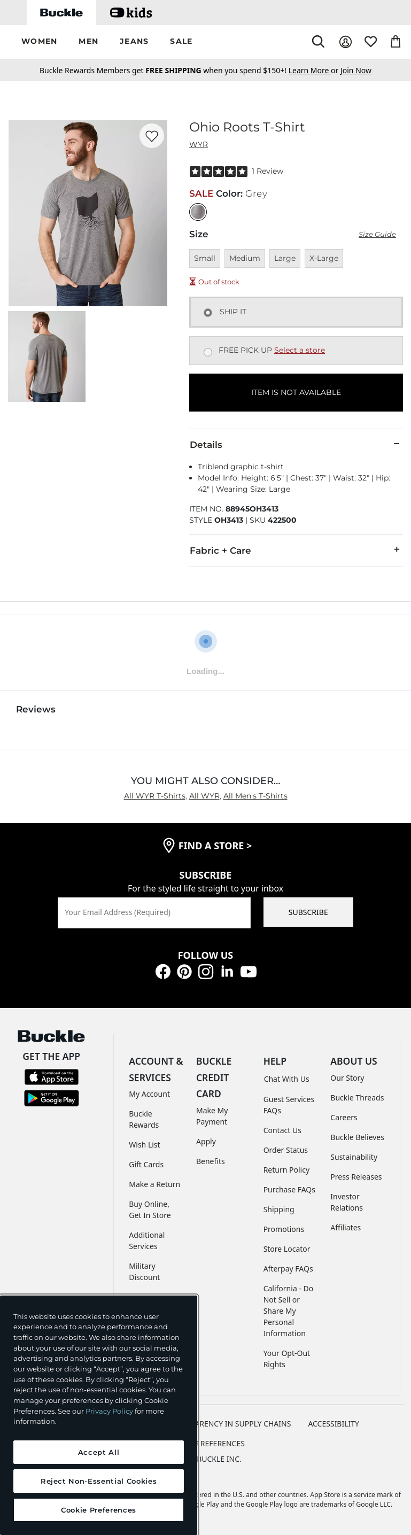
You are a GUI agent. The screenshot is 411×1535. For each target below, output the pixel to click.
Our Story (347, 1078)
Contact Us (282, 1130)
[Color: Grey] (198, 212)
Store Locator (287, 1249)
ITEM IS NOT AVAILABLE (296, 392)
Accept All (99, 1452)
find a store (215, 845)
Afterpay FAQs (288, 1268)
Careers (343, 1117)
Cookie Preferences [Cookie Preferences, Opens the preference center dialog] (98, 1510)
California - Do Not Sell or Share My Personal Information (288, 1310)
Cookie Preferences (205, 1443)
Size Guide (377, 234)
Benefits (210, 1161)
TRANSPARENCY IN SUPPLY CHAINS (229, 1423)
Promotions (284, 1229)
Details (296, 444)
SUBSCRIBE (308, 912)
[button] (39, 41)
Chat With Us (286, 1079)
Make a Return (154, 1184)
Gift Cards (146, 1164)
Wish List (144, 1144)
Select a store (299, 350)
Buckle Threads (357, 1097)
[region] (98, 1415)
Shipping (278, 1209)
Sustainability (353, 1157)
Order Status (285, 1150)
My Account (149, 1094)
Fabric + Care (296, 550)
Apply (206, 1141)
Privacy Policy (109, 1411)
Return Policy (286, 1170)
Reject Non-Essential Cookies (99, 1481)
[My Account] (345, 41)
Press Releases (356, 1177)
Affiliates (345, 1227)
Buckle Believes (357, 1137)
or (314, 70)
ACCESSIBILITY (333, 1423)
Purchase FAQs (289, 1189)
